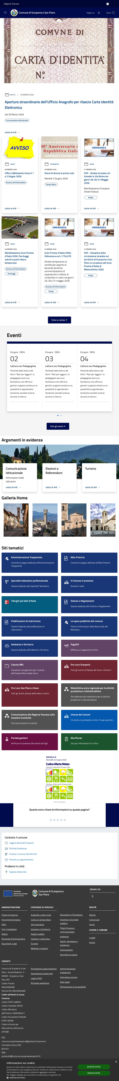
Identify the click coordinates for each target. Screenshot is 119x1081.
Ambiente (64, 936)
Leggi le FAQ (36, 978)
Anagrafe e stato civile (41, 915)
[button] (41, 1077)
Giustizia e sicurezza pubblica (69, 921)
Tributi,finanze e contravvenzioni (67, 930)
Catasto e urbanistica (40, 938)
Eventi (92, 942)
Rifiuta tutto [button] (94, 1073)
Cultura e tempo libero (41, 919)
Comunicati (51, 164)
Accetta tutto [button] (93, 1067)
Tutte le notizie (59, 320)
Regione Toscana (11, 3)
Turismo (34, 943)
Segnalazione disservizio (42, 973)
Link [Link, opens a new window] (59, 1075)
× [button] (116, 1062)
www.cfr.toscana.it (59, 802)
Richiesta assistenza (40, 983)
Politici (5, 934)
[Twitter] (97, 12)
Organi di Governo (10, 915)
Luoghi (92, 937)
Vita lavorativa (37, 924)
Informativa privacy (69, 977)
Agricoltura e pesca (68, 954)
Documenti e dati (9, 943)
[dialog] (59, 1070)
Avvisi (12, 94)
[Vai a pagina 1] (57, 415)
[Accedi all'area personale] (107, 4)
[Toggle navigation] (5, 12)
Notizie (92, 915)
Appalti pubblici (38, 934)
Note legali (65, 982)
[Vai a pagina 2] (61, 415)
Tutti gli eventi (58, 426)
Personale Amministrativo (13, 938)
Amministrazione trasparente (67, 970)
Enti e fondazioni (9, 929)
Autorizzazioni (66, 949)
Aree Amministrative (11, 919)
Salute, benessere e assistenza (69, 943)
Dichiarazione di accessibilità (73, 986)
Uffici (4, 924)
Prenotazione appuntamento (44, 968)
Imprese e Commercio (40, 929)
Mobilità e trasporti (39, 948)
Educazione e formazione (71, 914)
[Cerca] (113, 12)
